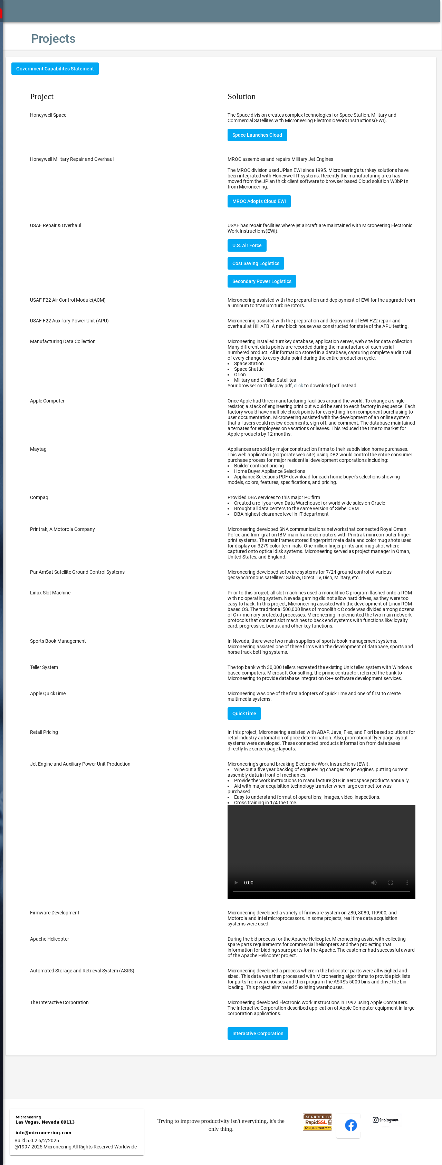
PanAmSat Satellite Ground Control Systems (98, 583)
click (309, 391)
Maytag (59, 454)
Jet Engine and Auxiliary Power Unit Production (101, 786)
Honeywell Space (69, 115)
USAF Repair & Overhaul (76, 225)
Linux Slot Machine (71, 603)
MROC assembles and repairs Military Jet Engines (291, 159)
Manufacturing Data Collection (83, 347)
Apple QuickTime (68, 715)
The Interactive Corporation (80, 1025)
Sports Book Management (79, 657)
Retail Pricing (65, 754)
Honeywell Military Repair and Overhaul (92, 159)
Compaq (60, 508)
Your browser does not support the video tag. (326, 877)
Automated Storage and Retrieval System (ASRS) (103, 993)
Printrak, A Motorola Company (83, 540)
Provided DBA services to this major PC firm (326, 517)
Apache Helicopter (70, 961)
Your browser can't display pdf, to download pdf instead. (303, 391)
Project (62, 96)
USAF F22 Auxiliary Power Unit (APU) (90, 320)
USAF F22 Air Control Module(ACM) (88, 300)
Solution (252, 96)
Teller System (65, 684)
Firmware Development (75, 935)
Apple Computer (68, 406)
